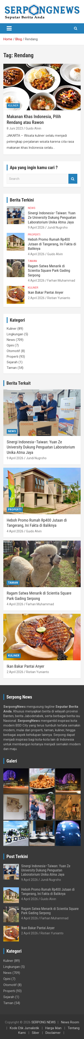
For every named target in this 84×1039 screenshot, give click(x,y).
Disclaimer (53, 1033)
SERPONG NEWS (43, 1022)
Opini (10, 345)
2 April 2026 (36, 298)
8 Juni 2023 (15, 128)
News (31, 208)
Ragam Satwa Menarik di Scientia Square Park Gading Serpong (49, 270)
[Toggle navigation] (9, 28)
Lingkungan (15, 334)
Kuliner (13, 105)
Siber (35, 1033)
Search (72, 179)
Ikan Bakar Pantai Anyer (45, 292)
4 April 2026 (36, 254)
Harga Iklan (53, 1028)
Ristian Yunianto (58, 298)
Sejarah (12, 362)
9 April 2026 (36, 227)
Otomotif (13, 351)
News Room (70, 1022)
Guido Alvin (33, 128)
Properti (34, 234)
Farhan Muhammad (61, 280)
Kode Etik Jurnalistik (24, 1028)
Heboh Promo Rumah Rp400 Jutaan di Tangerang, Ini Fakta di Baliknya (52, 244)
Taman (32, 261)
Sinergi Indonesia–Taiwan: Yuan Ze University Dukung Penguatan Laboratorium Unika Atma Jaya (52, 217)
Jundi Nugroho (57, 227)
